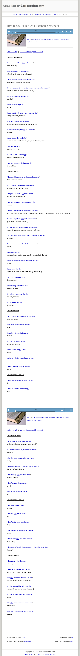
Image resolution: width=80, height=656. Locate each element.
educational (27, 641)
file (28, 39)
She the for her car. (19, 603)
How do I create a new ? (18, 121)
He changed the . (16, 341)
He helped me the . (17, 294)
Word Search (57, 14)
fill (72, 637)
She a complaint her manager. (20, 530)
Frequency (38, 14)
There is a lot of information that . (20, 380)
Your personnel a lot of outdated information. (26, 235)
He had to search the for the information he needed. (28, 88)
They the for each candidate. (23, 210)
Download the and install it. (20, 130)
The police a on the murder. (20, 194)
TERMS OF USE (28, 654)
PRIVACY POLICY (50, 654)
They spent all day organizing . (20, 79)
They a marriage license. (18, 522)
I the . (13, 252)
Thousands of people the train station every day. (27, 547)
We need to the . (16, 277)
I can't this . (14, 269)
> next (71, 31)
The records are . (19, 441)
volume (62, 31)
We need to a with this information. (22, 244)
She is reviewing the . (18, 71)
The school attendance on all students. (23, 177)
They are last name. (16, 514)
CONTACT (39, 654)
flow (71, 641)
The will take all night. (18, 366)
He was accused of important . (22, 227)
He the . (14, 302)
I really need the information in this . (22, 260)
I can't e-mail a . (15, 105)
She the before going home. (20, 611)
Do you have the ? (17, 155)
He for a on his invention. (19, 594)
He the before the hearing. (21, 185)
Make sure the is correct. (20, 358)
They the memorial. (17, 483)
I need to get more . (17, 333)
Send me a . (14, 146)
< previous (66, 31)
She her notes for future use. (20, 458)
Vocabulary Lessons (25, 14)
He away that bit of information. (22, 450)
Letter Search (47, 14)
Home (15, 14)
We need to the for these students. (21, 219)
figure (23, 637)
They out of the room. (18, 475)
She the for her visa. (19, 578)
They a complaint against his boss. (23, 466)
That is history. (16, 505)
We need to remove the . (19, 163)
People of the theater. (17, 491)
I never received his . (18, 96)
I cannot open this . (16, 138)
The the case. (16, 561)
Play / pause (9, 31)
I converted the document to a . (22, 113)
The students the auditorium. (20, 539)
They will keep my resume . (18, 389)
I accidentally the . (17, 286)
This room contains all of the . (21, 316)
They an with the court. (19, 569)
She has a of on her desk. (19, 325)
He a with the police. (19, 586)
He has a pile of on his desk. (20, 63)
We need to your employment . (21, 202)
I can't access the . (17, 350)
